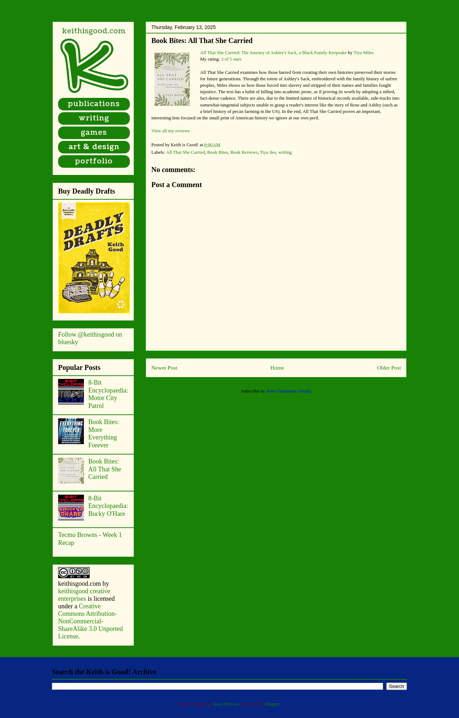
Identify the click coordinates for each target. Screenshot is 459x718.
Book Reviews (243, 152)
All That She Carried (185, 152)
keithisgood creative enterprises (84, 595)
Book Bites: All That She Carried (201, 40)
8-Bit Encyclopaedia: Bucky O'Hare (108, 506)
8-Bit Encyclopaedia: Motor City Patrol (108, 394)
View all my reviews (170, 130)
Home (277, 368)
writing (285, 152)
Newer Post (164, 368)
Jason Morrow (226, 704)
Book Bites (217, 152)
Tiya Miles (364, 52)
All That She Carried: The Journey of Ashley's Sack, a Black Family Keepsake (273, 52)
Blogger (272, 704)
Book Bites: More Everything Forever (103, 433)
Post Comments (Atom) (289, 391)
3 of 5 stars (231, 59)
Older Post (389, 368)
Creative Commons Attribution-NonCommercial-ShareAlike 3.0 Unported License (90, 621)
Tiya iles (268, 152)
